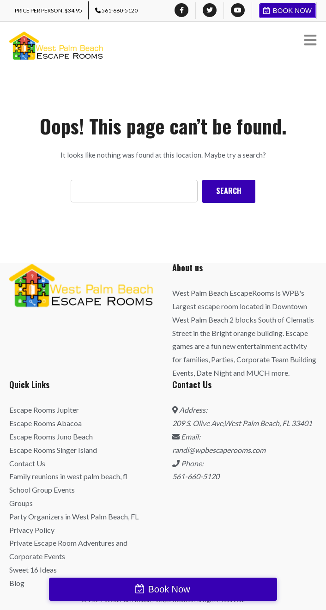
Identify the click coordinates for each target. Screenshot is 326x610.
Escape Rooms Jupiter (44, 409)
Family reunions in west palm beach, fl (68, 476)
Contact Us (27, 463)
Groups (21, 503)
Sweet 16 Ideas (33, 569)
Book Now (292, 10)
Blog (16, 583)
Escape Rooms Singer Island (53, 449)
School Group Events (42, 489)
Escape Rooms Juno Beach (51, 436)
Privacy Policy (31, 529)
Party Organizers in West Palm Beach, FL (74, 516)
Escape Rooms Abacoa (45, 423)
